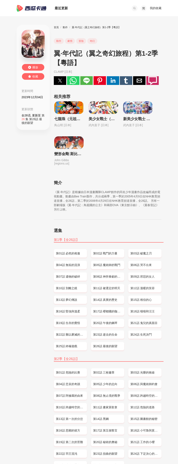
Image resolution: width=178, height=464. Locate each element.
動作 (65, 27)
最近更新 (61, 8)
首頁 (56, 27)
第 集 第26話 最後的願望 (33, 119)
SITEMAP (34, 452)
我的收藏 (155, 8)
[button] (134, 8)
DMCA (47, 452)
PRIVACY (60, 452)
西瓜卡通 (31, 8)
